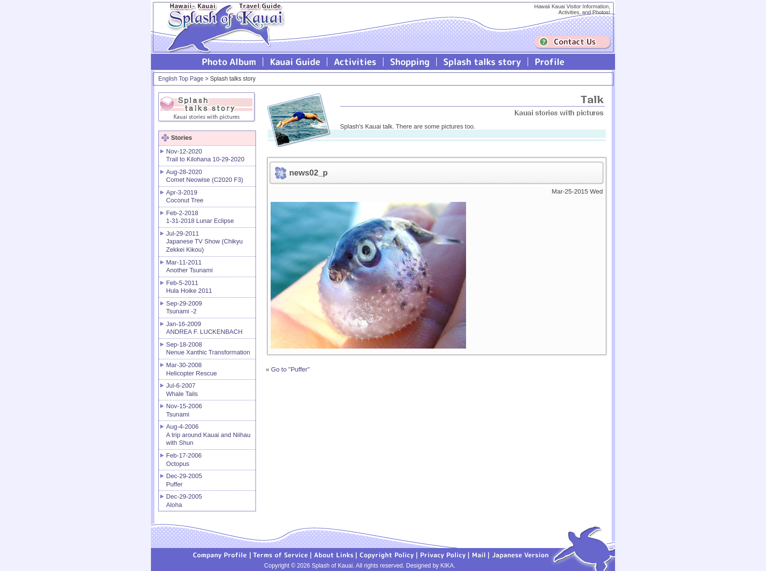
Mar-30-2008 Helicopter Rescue (191, 369)
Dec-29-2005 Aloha (184, 500)
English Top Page (180, 78)
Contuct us (572, 42)
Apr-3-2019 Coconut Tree (184, 196)
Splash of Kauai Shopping (410, 62)
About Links (334, 554)
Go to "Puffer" (290, 369)
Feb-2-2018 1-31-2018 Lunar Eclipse (200, 217)
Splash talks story (482, 62)
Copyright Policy (387, 554)
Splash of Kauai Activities (355, 62)
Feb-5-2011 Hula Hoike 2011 (189, 287)
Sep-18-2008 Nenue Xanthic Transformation (208, 348)
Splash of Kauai (222, 35)
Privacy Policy (443, 554)
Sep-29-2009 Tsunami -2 (184, 307)
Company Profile (220, 554)
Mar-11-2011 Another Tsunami (189, 266)
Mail (479, 554)
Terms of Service (281, 554)
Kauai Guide (295, 62)
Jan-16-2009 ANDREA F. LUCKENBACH (204, 328)
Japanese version (520, 554)
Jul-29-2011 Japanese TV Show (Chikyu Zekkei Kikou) (204, 241)
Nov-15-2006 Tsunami (184, 410)
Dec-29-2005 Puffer (184, 480)
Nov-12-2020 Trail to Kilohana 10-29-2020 (205, 155)
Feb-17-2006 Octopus (184, 459)
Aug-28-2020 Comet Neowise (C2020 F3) (204, 176)
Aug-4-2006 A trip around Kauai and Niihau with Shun (208, 434)
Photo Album (229, 62)
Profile (549, 62)
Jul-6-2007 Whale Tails (182, 389)
